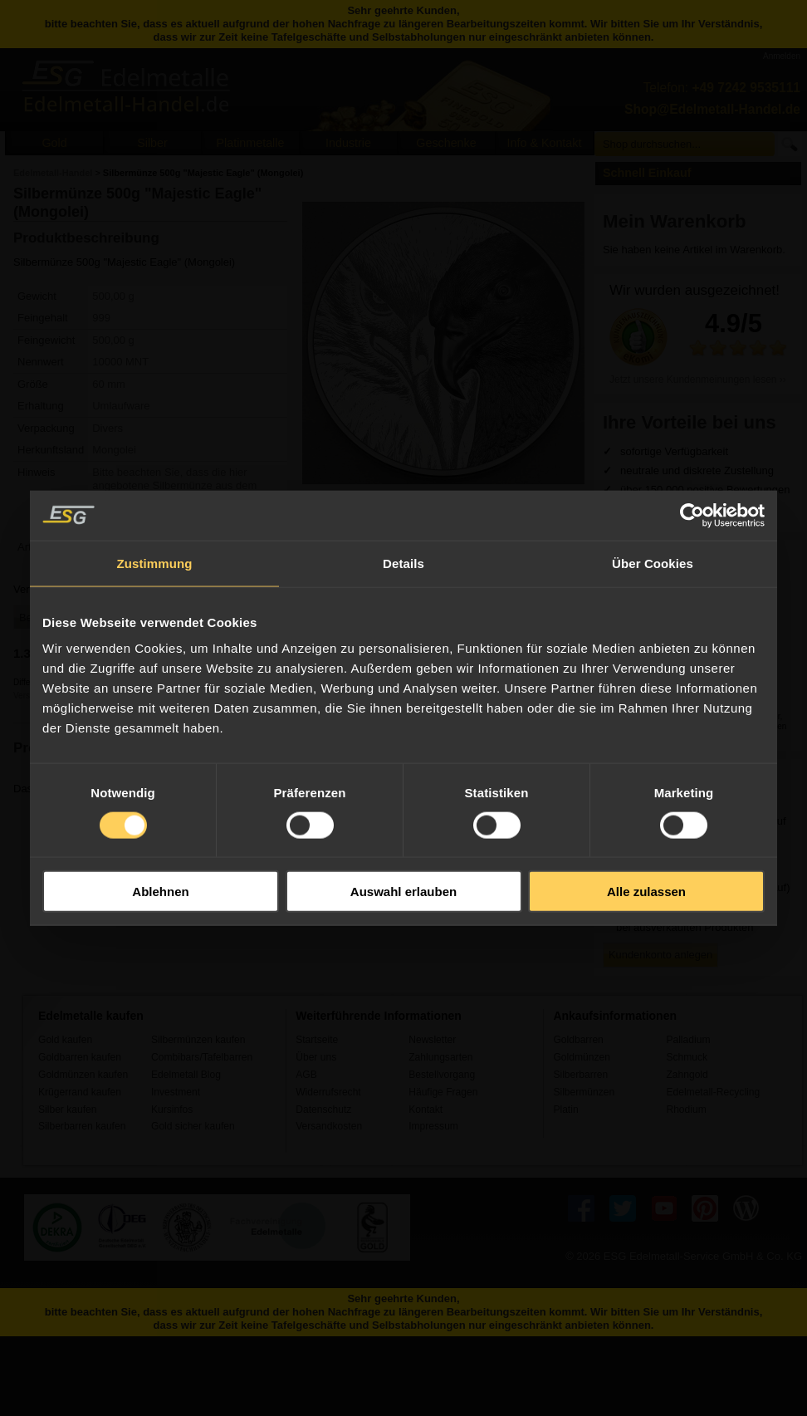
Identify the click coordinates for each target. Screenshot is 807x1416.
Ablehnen (160, 891)
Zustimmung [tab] (155, 563)
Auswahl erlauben (403, 891)
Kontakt (425, 1109)
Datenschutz (323, 1109)
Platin (565, 1109)
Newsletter (432, 1040)
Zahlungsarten (440, 1057)
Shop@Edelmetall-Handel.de (712, 109)
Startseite (317, 1040)
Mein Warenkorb (674, 221)
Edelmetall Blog (186, 1074)
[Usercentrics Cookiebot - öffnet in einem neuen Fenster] (692, 514)
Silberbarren (580, 1074)
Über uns (316, 1057)
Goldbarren (578, 1040)
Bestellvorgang (441, 1074)
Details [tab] (403, 563)
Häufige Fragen (442, 1092)
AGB (306, 1074)
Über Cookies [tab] (652, 563)
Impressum (433, 1126)
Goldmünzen (581, 1057)
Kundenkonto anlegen (660, 954)
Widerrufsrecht (328, 1092)
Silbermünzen (583, 1092)
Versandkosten (329, 1126)
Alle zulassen (646, 891)
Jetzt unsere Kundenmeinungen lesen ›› (697, 379)
